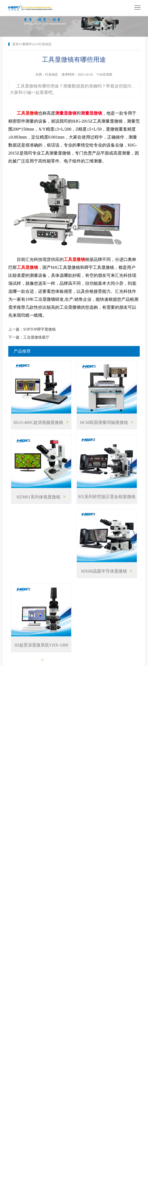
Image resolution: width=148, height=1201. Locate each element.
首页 (15, 44)
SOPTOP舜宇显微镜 (39, 329)
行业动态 (45, 44)
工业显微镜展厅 (36, 337)
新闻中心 (28, 44)
